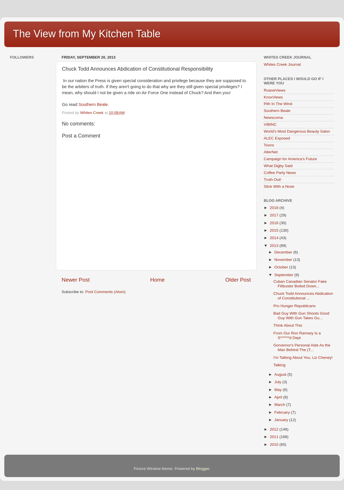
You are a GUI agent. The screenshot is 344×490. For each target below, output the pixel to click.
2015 (275, 230)
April (278, 397)
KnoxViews (273, 97)
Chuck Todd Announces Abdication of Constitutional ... (303, 295)
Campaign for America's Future (290, 159)
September (284, 275)
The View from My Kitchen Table (87, 34)
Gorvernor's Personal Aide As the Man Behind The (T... (301, 347)
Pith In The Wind (278, 104)
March (280, 404)
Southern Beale (277, 111)
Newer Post (76, 280)
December (283, 252)
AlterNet (271, 152)
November (283, 259)
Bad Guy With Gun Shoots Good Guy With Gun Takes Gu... (301, 315)
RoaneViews (275, 90)
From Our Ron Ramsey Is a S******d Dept (297, 335)
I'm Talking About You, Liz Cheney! (303, 357)
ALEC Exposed (277, 138)
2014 (275, 238)
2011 (275, 437)
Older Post (238, 280)
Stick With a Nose (279, 186)
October (281, 267)
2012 (275, 429)
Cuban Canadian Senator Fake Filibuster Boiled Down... (300, 283)
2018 (275, 208)
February (282, 412)
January (281, 420)
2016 (275, 223)
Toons (269, 145)
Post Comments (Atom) (105, 292)
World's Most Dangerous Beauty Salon (297, 131)
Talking (279, 365)
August (281, 374)
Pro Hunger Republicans (294, 306)
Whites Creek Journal (282, 64)
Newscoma (273, 117)
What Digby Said (278, 166)
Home (157, 280)
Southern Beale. (94, 104)
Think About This (287, 325)
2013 (275, 245)
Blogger (202, 468)
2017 (275, 215)
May (278, 390)
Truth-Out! (272, 179)
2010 (275, 444)
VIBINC (270, 124)
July (278, 382)
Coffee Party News (280, 173)
